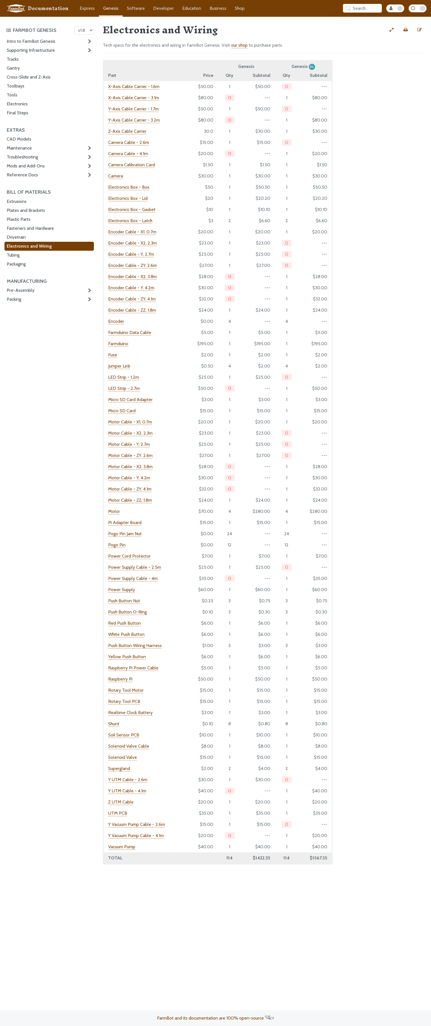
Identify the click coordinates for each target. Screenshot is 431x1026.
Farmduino (118, 343)
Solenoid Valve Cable (128, 746)
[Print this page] (406, 30)
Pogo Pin (116, 545)
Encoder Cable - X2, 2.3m (132, 243)
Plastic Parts (18, 219)
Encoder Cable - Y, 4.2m (131, 287)
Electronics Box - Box (129, 187)
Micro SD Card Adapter (130, 399)
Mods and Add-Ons (26, 166)
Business (218, 8)
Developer (163, 8)
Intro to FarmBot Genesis (31, 41)
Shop (240, 8)
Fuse (112, 354)
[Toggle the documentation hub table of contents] (38, 30)
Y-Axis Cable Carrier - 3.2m (134, 120)
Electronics (17, 103)
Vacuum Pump (121, 846)
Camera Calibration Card (131, 164)
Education (191, 8)
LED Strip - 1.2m (123, 377)
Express (87, 8)
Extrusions (17, 201)
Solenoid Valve (122, 757)
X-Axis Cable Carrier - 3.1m (133, 97)
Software (136, 8)
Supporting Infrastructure (31, 50)
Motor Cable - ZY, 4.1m (129, 489)
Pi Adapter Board (124, 522)
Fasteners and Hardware (30, 228)
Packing (14, 299)
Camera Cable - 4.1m (128, 153)
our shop (239, 45)
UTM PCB (117, 813)
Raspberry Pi (120, 679)
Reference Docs (22, 174)
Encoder (116, 321)
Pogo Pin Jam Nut (125, 533)
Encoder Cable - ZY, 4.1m (132, 299)
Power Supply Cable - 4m (133, 578)
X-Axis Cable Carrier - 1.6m (133, 86)
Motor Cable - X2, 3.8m (130, 466)
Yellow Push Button (127, 656)
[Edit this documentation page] (420, 30)
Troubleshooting (22, 157)
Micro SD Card (122, 410)
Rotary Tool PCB (124, 701)
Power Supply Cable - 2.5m (134, 567)
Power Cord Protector (129, 556)
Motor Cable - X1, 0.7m (130, 422)
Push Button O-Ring (127, 612)
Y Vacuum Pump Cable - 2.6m (136, 824)
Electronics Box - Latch (130, 220)
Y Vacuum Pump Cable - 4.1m (136, 835)
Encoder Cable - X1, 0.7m (132, 231)
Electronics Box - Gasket (131, 209)
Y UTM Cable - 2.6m (127, 779)
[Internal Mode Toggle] (395, 8)
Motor (114, 511)
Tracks (13, 59)
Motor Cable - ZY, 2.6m (130, 455)
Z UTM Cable (121, 802)
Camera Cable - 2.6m (128, 142)
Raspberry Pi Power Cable (133, 667)
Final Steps (17, 112)
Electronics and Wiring (29, 246)
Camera (115, 176)
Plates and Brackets (26, 210)
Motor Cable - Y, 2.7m (129, 444)
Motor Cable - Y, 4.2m (129, 477)
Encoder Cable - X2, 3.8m (132, 276)
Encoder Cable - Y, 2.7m (131, 254)
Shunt (113, 723)
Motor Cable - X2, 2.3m (130, 433)
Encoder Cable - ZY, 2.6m (132, 265)
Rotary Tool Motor (126, 690)
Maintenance (19, 148)
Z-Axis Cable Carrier (127, 131)
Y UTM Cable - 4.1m (127, 790)
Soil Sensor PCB (123, 735)
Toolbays (15, 86)
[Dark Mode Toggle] (418, 8)
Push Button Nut (124, 600)
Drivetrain (16, 237)
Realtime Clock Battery (130, 712)
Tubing (13, 255)
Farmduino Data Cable (129, 332)
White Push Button (126, 634)
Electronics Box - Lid (128, 198)
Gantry (13, 68)
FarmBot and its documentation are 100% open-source (215, 1018)
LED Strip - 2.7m (124, 388)
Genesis (111, 8)
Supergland (119, 768)
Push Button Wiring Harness (135, 645)
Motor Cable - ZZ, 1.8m (130, 500)
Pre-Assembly (20, 290)
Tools (12, 95)
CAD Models (19, 139)
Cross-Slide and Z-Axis (29, 77)
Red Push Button (124, 623)
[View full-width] (392, 30)
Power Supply (121, 589)
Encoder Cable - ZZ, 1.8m (132, 310)
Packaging (16, 264)
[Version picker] (84, 30)
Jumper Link (119, 366)
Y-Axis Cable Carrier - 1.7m (133, 109)
